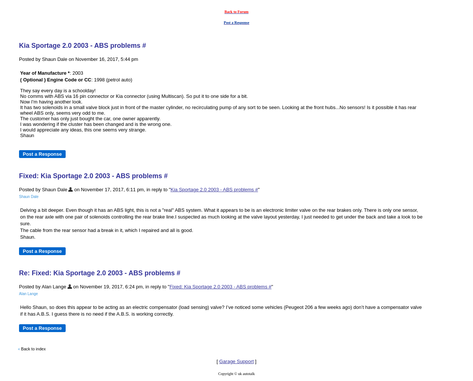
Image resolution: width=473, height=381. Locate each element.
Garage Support (236, 361)
